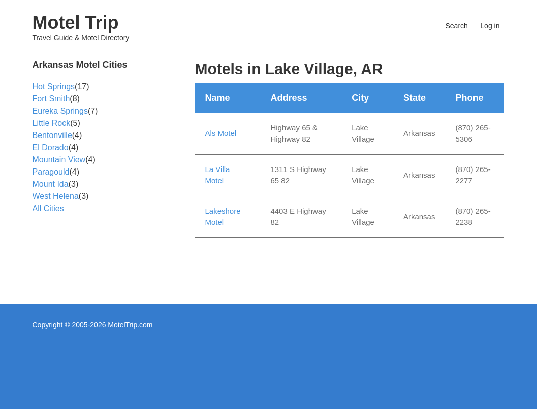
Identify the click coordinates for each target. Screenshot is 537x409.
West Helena (56, 196)
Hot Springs (54, 86)
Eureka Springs (60, 111)
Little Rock (52, 123)
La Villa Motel (217, 175)
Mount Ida (51, 184)
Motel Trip (76, 22)
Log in (489, 26)
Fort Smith (51, 98)
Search (457, 26)
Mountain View (59, 159)
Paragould (51, 171)
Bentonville (52, 135)
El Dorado (51, 147)
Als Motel (220, 133)
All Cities (48, 208)
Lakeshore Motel (222, 217)
